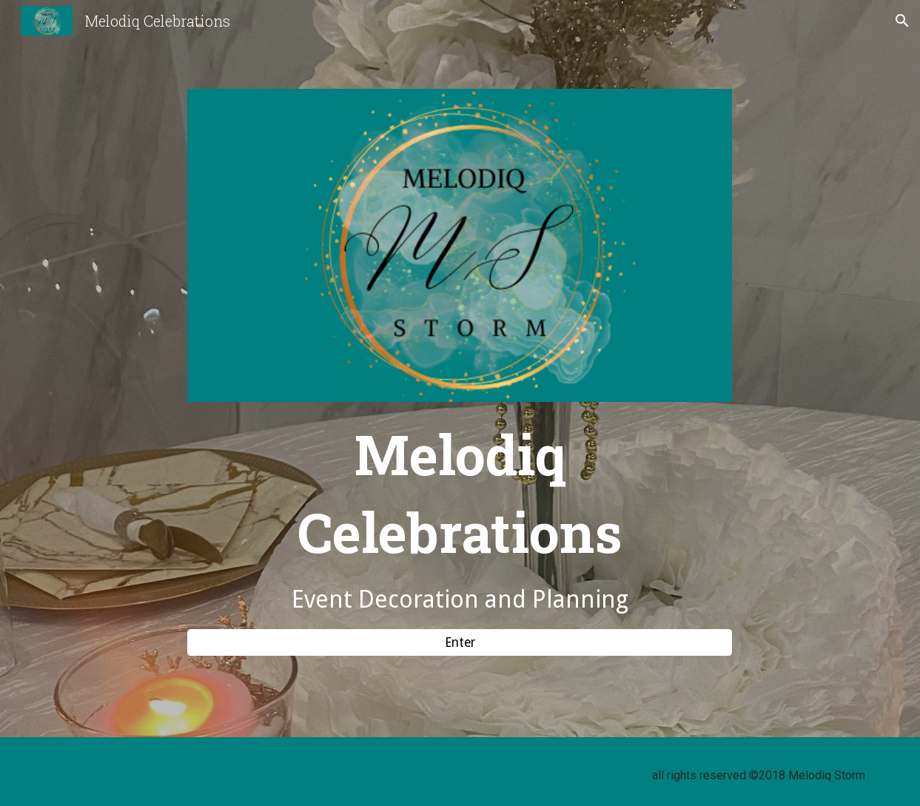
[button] (902, 20)
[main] (459, 515)
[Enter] (459, 642)
